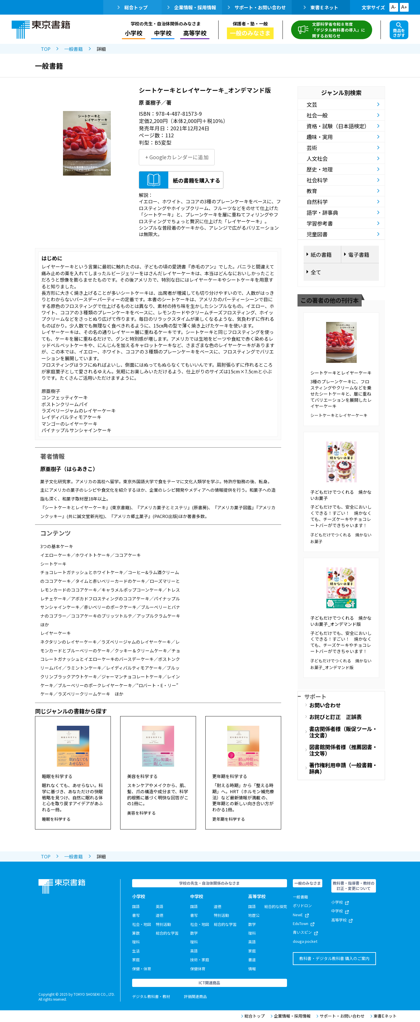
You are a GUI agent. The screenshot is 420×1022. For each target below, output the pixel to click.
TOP (45, 49)
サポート (315, 696)
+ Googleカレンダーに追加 (177, 157)
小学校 (133, 33)
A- (393, 7)
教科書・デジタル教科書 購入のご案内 (334, 958)
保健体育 (197, 968)
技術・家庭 (199, 959)
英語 (159, 906)
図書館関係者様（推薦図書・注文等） (343, 750)
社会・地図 (141, 924)
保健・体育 (141, 968)
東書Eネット (383, 1016)
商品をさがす (399, 30)
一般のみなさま (250, 33)
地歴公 (254, 915)
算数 (136, 933)
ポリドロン (302, 905)
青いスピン (305, 932)
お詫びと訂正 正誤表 (335, 716)
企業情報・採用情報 (191, 7)
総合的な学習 (167, 933)
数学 (194, 933)
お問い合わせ (325, 705)
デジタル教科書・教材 (151, 996)
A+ (404, 7)
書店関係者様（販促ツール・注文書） (343, 731)
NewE (301, 914)
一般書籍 (73, 49)
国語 (136, 906)
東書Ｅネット (321, 7)
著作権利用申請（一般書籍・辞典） (343, 768)
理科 (136, 942)
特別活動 (163, 924)
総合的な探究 (275, 906)
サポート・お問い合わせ (257, 7)
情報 (252, 968)
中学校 (163, 33)
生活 (136, 951)
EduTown (303, 923)
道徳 (159, 915)
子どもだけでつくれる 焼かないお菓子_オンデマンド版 (341, 621)
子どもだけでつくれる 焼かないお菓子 (341, 495)
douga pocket (305, 941)
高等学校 (194, 33)
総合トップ (133, 7)
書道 (252, 959)
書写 (136, 915)
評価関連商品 (195, 996)
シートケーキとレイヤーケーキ (341, 373)
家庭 (136, 959)
